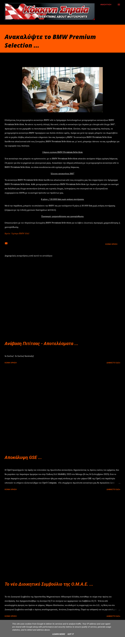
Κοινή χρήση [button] (111, 244)
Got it (71, 634)
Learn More (58, 634)
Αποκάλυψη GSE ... (23, 457)
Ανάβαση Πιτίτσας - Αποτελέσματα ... (41, 343)
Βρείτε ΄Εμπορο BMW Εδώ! (17, 233)
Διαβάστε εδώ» (113, 362)
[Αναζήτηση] (105, 4)
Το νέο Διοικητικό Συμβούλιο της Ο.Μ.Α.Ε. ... (49, 584)
